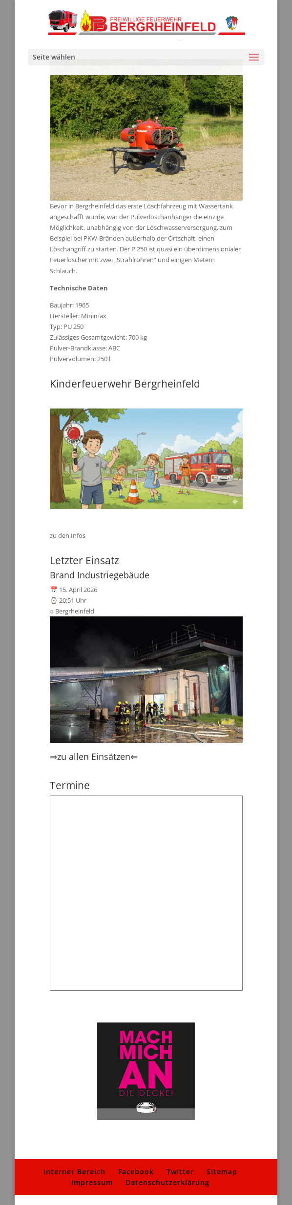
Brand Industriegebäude (99, 575)
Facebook (136, 1171)
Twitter (180, 1171)
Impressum (92, 1182)
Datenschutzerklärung (167, 1182)
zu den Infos (67, 535)
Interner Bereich (74, 1171)
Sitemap (222, 1171)
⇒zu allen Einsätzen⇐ (94, 756)
